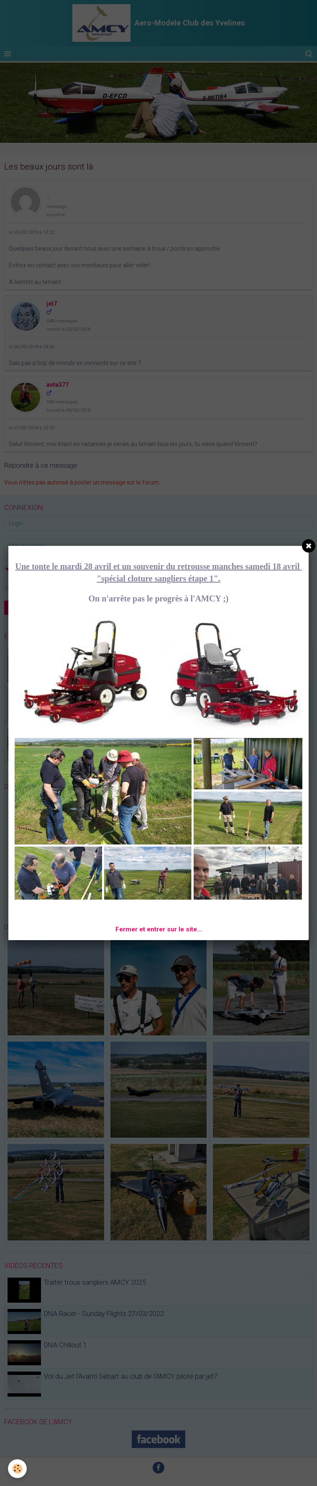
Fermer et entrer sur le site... (158, 929)
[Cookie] (17, 1468)
